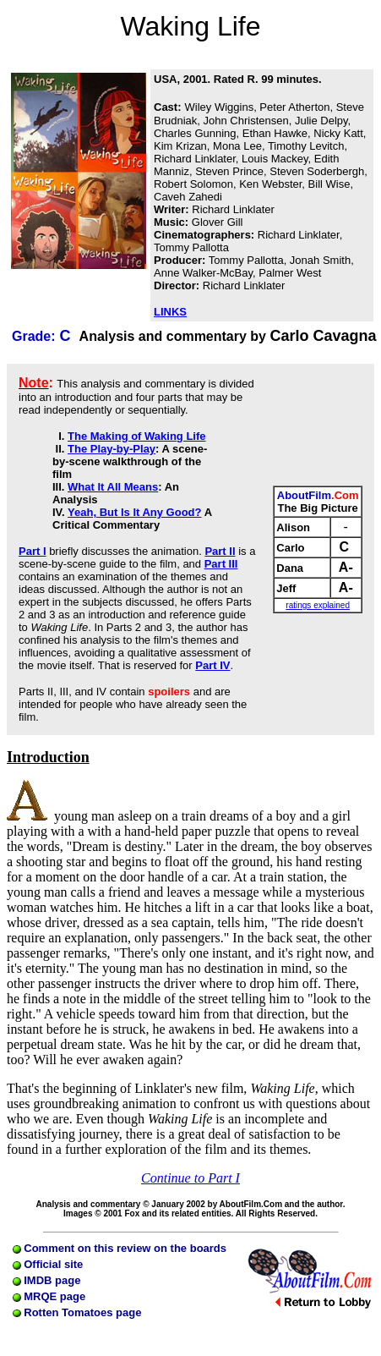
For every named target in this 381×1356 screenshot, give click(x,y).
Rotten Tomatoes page (77, 1312)
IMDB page (47, 1280)
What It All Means (113, 486)
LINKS (170, 311)
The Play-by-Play (111, 448)
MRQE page (49, 1296)
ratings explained (318, 605)
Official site (48, 1264)
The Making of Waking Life (136, 436)
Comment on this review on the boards (119, 1248)
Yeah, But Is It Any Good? (134, 512)
